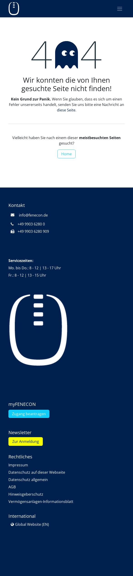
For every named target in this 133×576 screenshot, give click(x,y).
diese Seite (66, 110)
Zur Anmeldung (25, 441)
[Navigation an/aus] (120, 9)
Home (66, 153)
